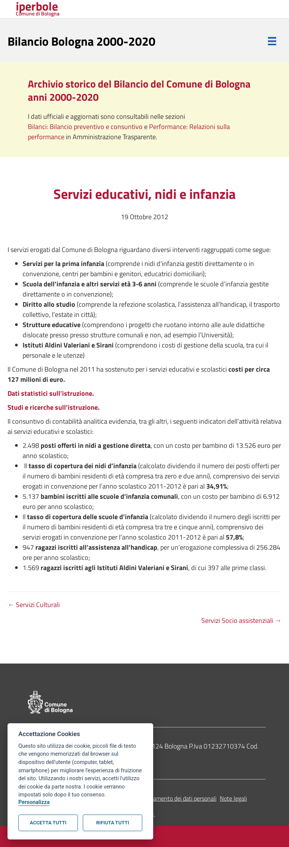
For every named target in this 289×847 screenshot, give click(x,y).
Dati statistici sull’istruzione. (51, 393)
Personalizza (34, 802)
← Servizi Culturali (34, 605)
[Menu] (272, 41)
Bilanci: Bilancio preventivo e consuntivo (86, 126)
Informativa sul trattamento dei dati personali (159, 798)
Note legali (233, 798)
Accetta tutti (48, 822)
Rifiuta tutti (112, 822)
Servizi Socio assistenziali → (241, 620)
